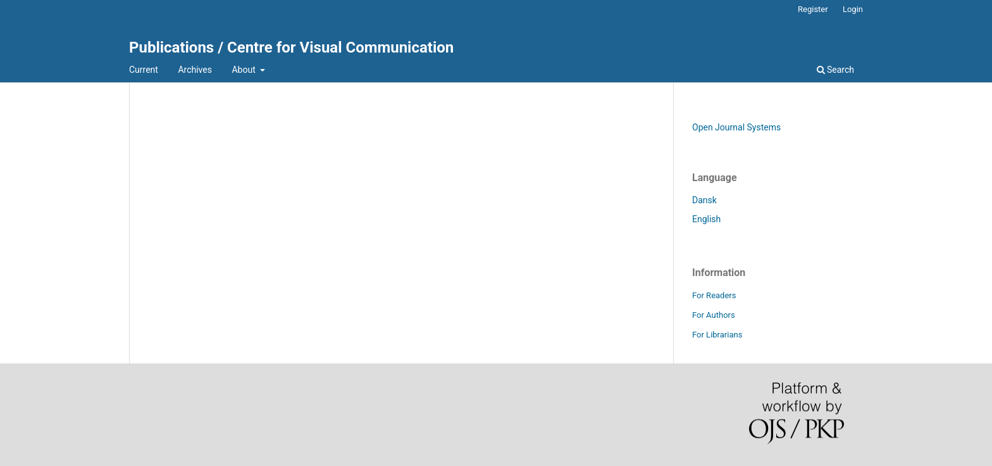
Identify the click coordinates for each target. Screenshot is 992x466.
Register (813, 9)
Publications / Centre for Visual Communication (291, 47)
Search (835, 70)
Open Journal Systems (736, 127)
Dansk (704, 200)
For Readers (714, 295)
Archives (195, 70)
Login (853, 9)
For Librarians (717, 334)
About (244, 70)
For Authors (713, 315)
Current (143, 70)
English (706, 219)
